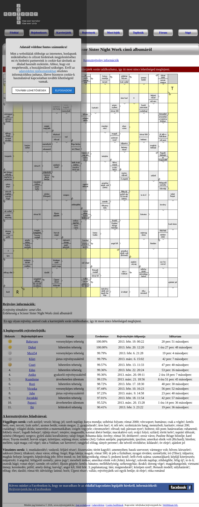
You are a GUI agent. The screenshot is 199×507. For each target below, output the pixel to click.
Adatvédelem (98, 505)
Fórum (163, 32)
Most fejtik (113, 32)
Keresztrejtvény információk (101, 60)
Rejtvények (88, 32)
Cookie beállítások (114, 505)
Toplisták (138, 32)
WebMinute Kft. (170, 505)
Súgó (188, 32)
